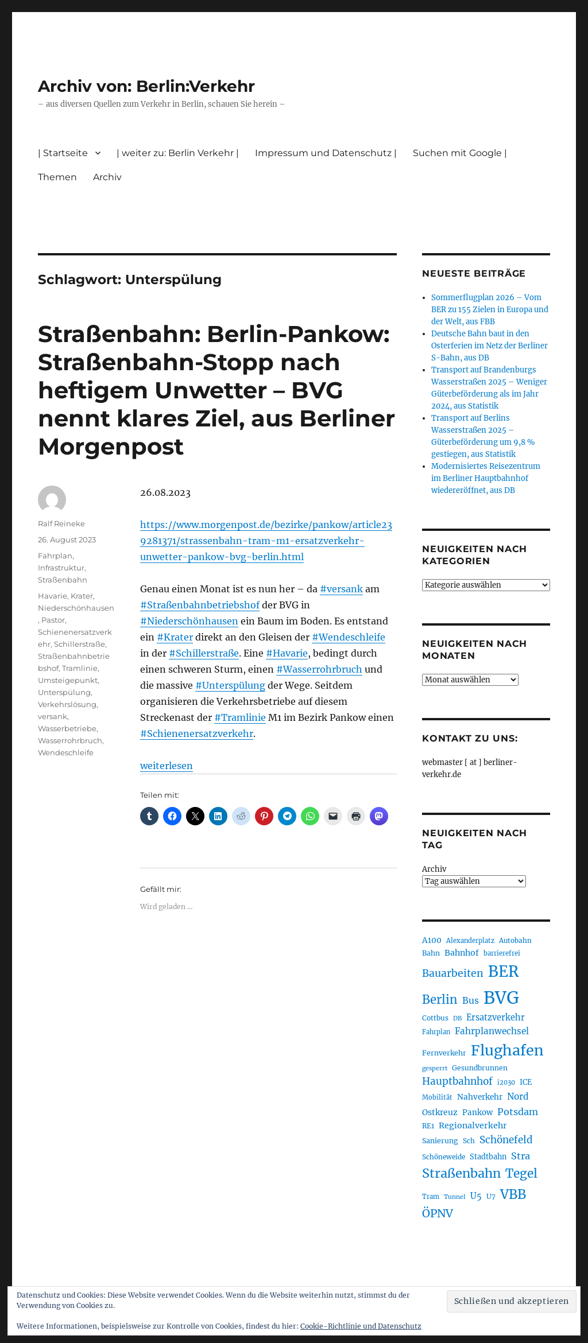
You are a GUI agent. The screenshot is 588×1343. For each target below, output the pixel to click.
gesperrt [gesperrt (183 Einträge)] (434, 1068)
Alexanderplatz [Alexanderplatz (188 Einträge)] (470, 941)
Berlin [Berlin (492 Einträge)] (440, 999)
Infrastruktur (61, 567)
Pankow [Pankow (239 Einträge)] (477, 1112)
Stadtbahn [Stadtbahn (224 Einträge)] (488, 1156)
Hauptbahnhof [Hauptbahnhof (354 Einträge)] (457, 1081)
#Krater (175, 637)
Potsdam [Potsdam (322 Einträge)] (517, 1111)
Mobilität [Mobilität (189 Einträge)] (437, 1097)
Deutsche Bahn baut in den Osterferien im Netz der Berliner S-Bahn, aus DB (489, 346)
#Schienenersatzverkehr (196, 733)
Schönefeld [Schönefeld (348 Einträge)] (506, 1140)
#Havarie (287, 653)
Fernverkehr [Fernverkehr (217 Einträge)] (444, 1053)
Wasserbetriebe (67, 728)
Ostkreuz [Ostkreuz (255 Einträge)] (440, 1112)
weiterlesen (166, 765)
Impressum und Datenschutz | (326, 153)
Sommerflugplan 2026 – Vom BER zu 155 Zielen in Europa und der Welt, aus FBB (489, 310)
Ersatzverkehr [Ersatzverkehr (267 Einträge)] (495, 1017)
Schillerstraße (79, 644)
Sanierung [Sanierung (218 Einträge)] (440, 1140)
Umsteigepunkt (68, 680)
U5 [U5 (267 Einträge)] (476, 1196)
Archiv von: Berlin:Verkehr (146, 86)
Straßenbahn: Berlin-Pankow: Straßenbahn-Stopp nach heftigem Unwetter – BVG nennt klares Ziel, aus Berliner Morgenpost (216, 390)
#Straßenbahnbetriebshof (200, 605)
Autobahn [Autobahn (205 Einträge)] (515, 940)
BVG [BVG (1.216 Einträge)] (501, 997)
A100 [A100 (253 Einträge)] (432, 940)
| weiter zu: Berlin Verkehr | (178, 153)
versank (52, 716)
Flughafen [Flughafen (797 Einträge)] (507, 1050)
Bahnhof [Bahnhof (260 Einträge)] (461, 953)
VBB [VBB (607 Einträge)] (513, 1194)
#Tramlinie (240, 717)
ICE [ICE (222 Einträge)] (526, 1082)
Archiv (107, 177)
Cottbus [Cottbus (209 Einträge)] (435, 1018)
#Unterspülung (230, 685)
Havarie (52, 595)
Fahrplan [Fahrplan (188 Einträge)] (436, 1032)
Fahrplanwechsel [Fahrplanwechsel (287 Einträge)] (492, 1031)
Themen (57, 177)
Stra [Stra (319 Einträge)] (520, 1156)
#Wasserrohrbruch (319, 669)
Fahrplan (55, 555)
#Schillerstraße (204, 653)
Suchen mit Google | (460, 153)
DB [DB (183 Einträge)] (457, 1018)
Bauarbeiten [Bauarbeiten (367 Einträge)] (452, 973)
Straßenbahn (62, 579)
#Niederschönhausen (189, 621)
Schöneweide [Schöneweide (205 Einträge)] (443, 1156)
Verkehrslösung (67, 704)
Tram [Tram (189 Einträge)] (430, 1197)
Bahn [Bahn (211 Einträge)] (431, 953)
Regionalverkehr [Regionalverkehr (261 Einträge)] (473, 1125)
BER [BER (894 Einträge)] (503, 971)
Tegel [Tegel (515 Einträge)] (521, 1173)
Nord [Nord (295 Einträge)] (518, 1096)
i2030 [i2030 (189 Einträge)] (506, 1082)
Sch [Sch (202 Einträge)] (469, 1140)
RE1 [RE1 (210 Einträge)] (428, 1125)
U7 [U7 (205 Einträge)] (491, 1196)
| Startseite (63, 153)
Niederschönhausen (76, 607)
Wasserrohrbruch (70, 740)
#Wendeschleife (348, 637)
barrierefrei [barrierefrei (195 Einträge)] (501, 953)
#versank (341, 589)
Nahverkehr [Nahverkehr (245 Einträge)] (479, 1097)
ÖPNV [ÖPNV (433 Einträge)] (437, 1213)
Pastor (53, 619)
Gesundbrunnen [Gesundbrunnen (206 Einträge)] (480, 1067)
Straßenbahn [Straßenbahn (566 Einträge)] (461, 1173)
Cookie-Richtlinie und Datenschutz (360, 1326)
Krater (82, 595)
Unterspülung (64, 692)
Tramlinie (80, 668)
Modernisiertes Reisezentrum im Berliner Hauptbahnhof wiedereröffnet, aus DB (485, 478)
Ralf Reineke (61, 523)
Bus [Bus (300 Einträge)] (470, 1000)
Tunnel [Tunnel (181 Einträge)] (455, 1197)
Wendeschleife (66, 752)
